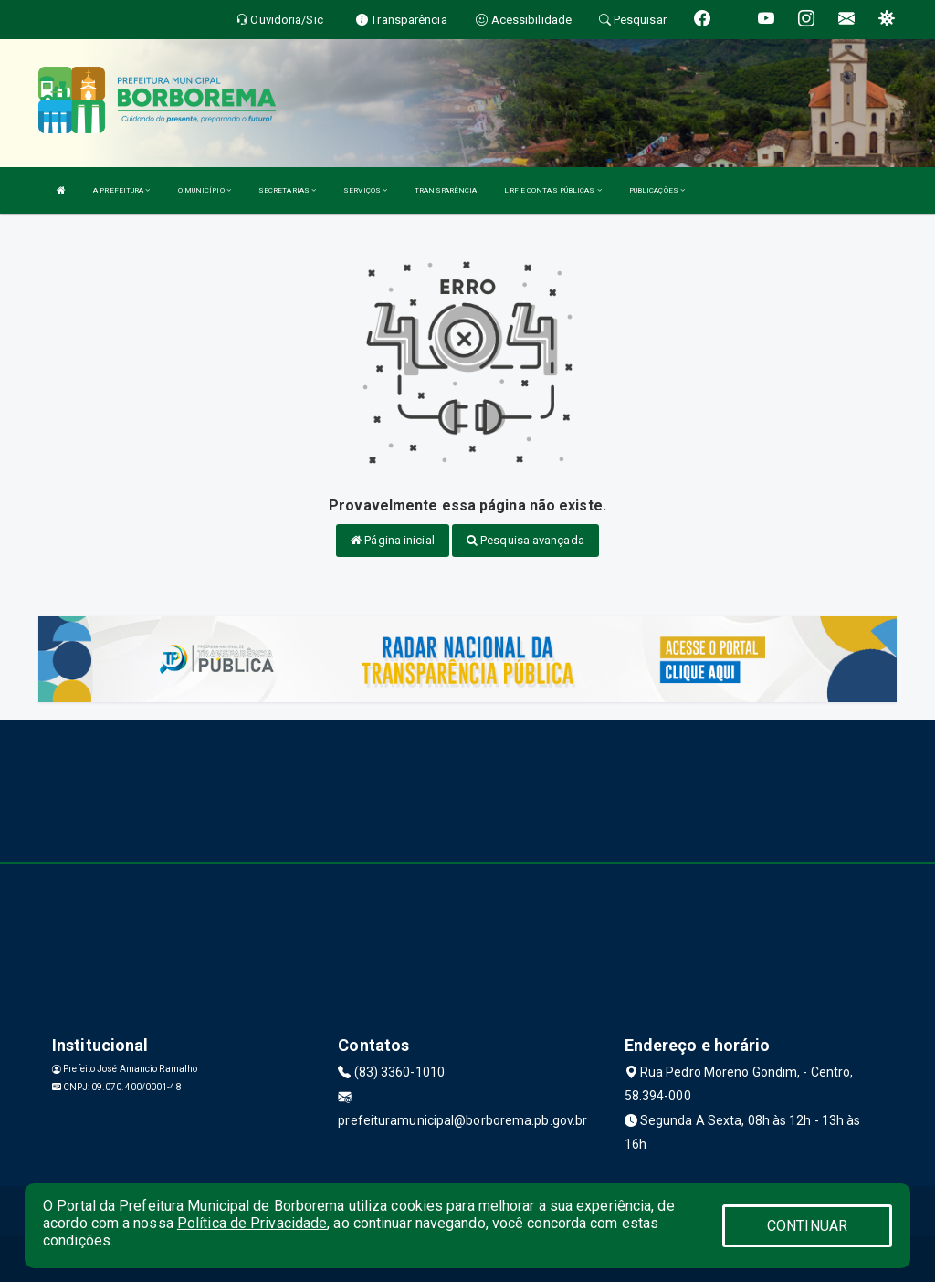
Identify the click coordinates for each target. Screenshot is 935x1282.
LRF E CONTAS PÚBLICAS (552, 190)
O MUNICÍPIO (204, 190)
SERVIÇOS (365, 190)
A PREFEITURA (121, 190)
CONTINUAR (807, 1226)
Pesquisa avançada (525, 540)
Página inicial (393, 540)
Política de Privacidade (252, 1223)
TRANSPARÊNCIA (446, 190)
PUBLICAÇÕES (657, 190)
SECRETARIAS (287, 190)
